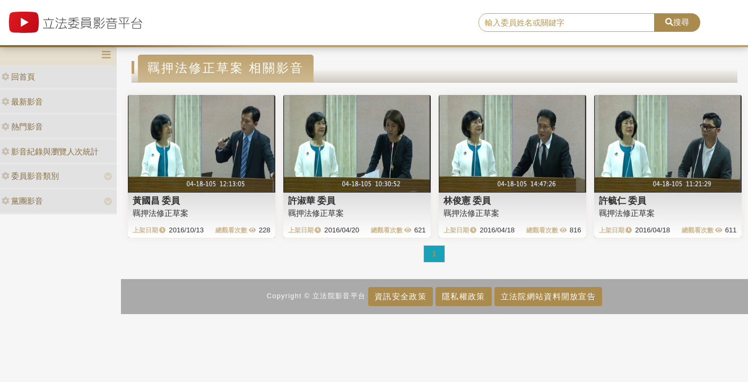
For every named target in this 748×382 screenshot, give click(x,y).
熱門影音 (22, 126)
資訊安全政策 (401, 296)
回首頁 (18, 76)
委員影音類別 (30, 175)
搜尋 (677, 22)
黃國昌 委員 (156, 200)
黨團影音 (22, 200)
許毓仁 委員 (623, 200)
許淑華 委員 (312, 200)
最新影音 (22, 101)
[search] (567, 22)
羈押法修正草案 (160, 213)
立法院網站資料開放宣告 (548, 296)
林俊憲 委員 (467, 200)
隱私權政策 (463, 296)
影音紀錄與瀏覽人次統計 (50, 151)
